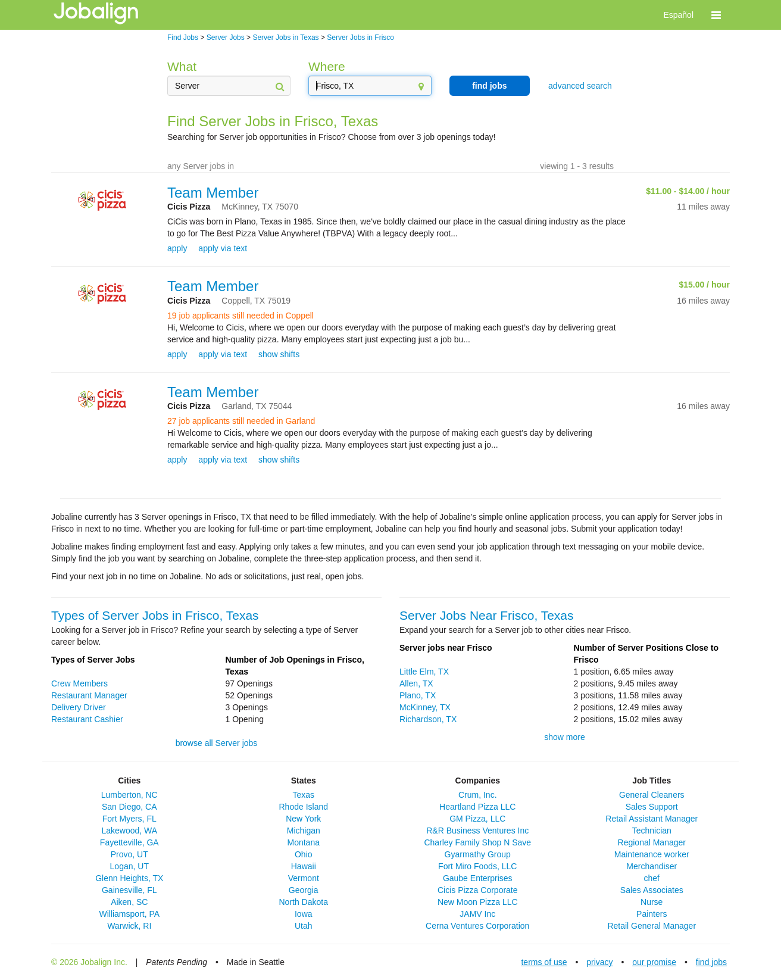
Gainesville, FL (129, 890)
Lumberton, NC (129, 795)
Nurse (652, 902)
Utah (304, 926)
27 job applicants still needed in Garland (241, 421)
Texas (303, 795)
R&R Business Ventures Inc (477, 830)
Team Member (212, 193)
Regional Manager (652, 842)
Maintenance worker (651, 854)
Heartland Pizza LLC (477, 806)
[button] (716, 15)
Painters (651, 914)
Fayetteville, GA (129, 842)
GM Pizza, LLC (477, 818)
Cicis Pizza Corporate (478, 890)
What (181, 66)
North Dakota (303, 902)
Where (326, 66)
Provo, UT (129, 854)
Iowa (304, 914)
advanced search (580, 85)
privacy (599, 962)
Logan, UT (129, 866)
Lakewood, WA (129, 830)
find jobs (489, 85)
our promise (654, 962)
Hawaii (303, 866)
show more (564, 737)
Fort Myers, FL (129, 818)
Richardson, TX (428, 719)
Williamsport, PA (129, 914)
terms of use (544, 962)
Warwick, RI (129, 926)
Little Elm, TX (424, 671)
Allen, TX (416, 683)
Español (678, 15)
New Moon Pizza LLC (478, 902)
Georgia (303, 890)
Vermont (303, 878)
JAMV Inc (477, 914)
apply (177, 248)
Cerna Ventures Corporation (477, 926)
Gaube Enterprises (478, 878)
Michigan (303, 830)
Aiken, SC (129, 902)
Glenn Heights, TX (129, 878)
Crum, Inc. (477, 795)
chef (652, 878)
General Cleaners (652, 795)
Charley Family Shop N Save (477, 842)
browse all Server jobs (217, 743)
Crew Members (79, 683)
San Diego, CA (129, 806)
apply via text (222, 248)
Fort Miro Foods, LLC (477, 866)
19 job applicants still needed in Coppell (240, 315)
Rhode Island (303, 806)
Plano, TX (417, 695)
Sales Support (652, 806)
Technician (651, 830)
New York (303, 818)
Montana (304, 842)
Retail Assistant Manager (651, 818)
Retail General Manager (651, 926)
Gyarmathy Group (478, 854)
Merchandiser (651, 866)
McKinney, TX (425, 707)
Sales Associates (651, 890)
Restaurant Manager (89, 695)
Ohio (304, 854)
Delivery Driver (78, 707)
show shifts (278, 354)
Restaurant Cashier (87, 719)
